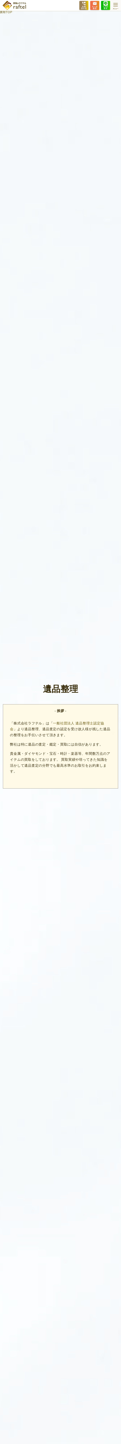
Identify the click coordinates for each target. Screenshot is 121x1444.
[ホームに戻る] (14, 5)
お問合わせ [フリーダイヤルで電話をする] (84, 5)
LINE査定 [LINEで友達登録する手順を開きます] (105, 5)
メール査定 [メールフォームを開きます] (94, 5)
